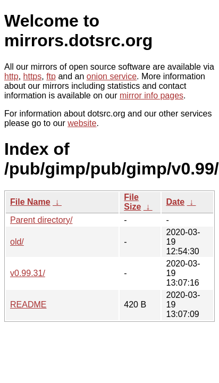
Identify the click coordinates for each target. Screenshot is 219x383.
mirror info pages (151, 95)
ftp (51, 76)
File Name (30, 201)
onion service (112, 76)
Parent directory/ (41, 219)
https (32, 76)
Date (175, 201)
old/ (17, 241)
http (11, 76)
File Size (132, 202)
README (28, 304)
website (82, 123)
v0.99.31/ (27, 273)
